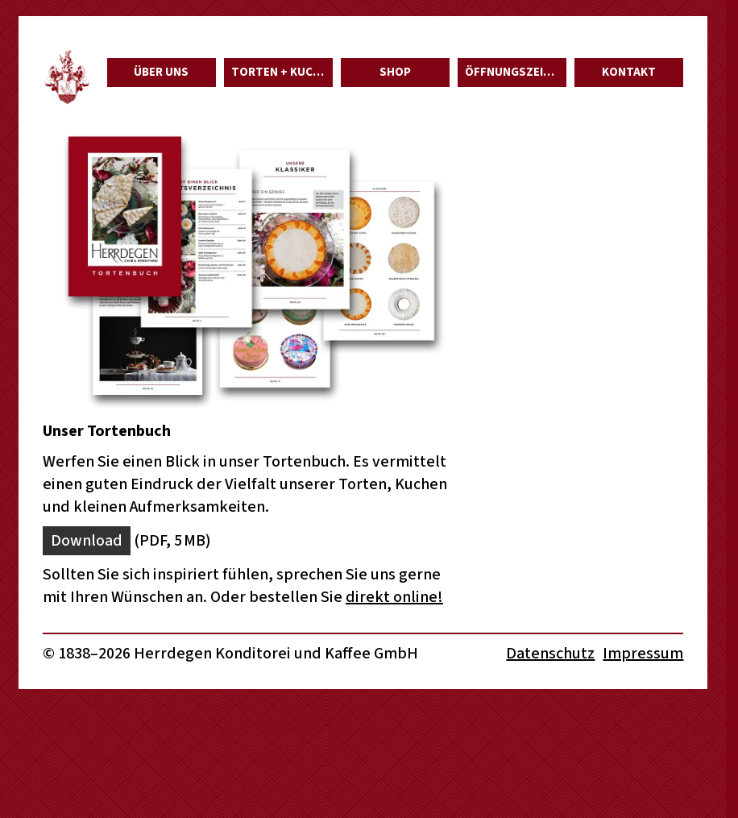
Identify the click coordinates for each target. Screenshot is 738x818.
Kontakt (629, 72)
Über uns (161, 72)
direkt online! (394, 597)
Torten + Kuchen (282, 72)
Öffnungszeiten (515, 72)
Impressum (643, 653)
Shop (395, 72)
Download (86, 540)
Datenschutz (550, 653)
